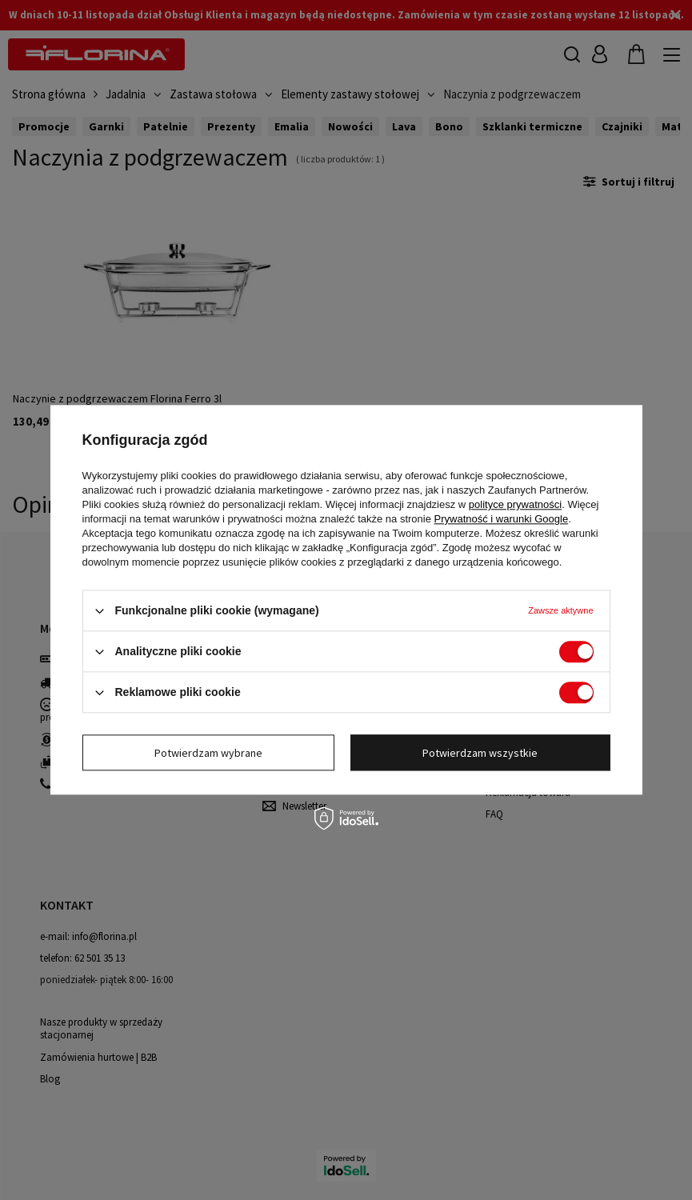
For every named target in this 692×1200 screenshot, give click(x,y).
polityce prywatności (515, 504)
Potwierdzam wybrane (208, 753)
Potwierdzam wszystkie (480, 753)
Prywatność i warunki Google (501, 519)
